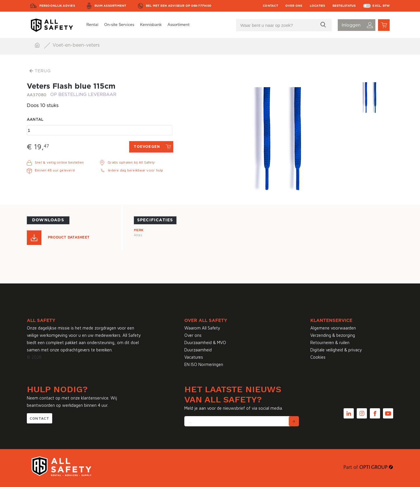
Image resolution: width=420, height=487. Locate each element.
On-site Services (119, 25)
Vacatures (193, 357)
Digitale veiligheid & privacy (336, 349)
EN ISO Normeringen (203, 364)
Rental (92, 25)
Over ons (293, 5)
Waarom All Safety (202, 327)
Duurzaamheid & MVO (205, 342)
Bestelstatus (344, 5)
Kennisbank (151, 25)
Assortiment (178, 25)
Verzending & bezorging (332, 335)
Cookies (318, 357)
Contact (270, 5)
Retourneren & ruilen (329, 342)
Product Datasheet (69, 237)
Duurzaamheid (198, 349)
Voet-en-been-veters (76, 45)
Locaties (317, 5)
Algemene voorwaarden (333, 327)
